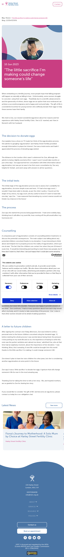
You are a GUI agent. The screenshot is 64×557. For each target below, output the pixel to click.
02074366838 (32, 492)
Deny (12, 300)
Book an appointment (32, 531)
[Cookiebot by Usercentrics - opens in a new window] (53, 255)
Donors (8, 18)
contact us (6, 394)
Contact (57, 4)
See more (54, 405)
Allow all (52, 300)
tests (34, 188)
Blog (3, 18)
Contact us (32, 525)
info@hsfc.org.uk (32, 495)
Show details (53, 295)
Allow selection (32, 300)
